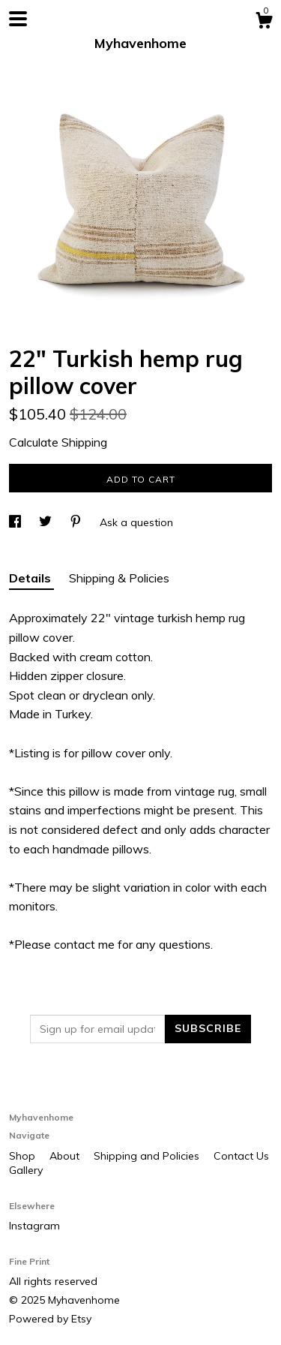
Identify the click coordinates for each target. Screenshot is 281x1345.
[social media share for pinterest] (77, 522)
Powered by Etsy (50, 1318)
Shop (23, 1156)
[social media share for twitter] (47, 522)
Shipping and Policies (148, 1156)
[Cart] (264, 22)
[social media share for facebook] (16, 522)
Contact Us (241, 1156)
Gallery (26, 1170)
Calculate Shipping (58, 442)
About (65, 1156)
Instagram (34, 1225)
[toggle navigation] (18, 18)
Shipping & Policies (119, 577)
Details (31, 577)
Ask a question (136, 522)
